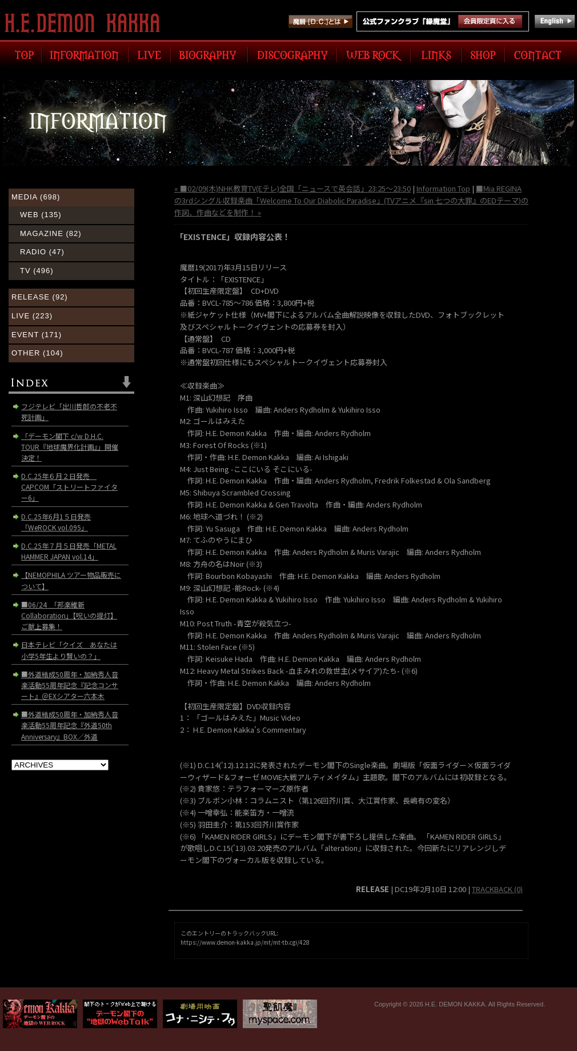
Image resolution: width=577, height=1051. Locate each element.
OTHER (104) (37, 353)
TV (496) (37, 270)
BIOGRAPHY (209, 54)
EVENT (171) (36, 334)
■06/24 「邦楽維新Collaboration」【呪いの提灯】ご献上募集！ (69, 615)
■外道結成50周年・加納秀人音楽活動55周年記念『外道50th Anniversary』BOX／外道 (69, 725)
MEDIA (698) (35, 197)
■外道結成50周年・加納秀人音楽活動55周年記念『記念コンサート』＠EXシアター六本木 (69, 685)
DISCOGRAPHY (292, 54)
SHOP (483, 54)
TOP (22, 54)
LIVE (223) (32, 315)
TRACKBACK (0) (497, 889)
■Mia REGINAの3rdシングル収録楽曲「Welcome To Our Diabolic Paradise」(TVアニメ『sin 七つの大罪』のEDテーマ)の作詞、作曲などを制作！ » (351, 200)
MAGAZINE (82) (51, 233)
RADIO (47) (42, 251)
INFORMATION (85, 54)
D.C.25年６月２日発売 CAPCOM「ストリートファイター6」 (69, 486)
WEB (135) (41, 214)
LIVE (150, 54)
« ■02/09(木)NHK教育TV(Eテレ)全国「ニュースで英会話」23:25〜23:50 (292, 188)
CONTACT (539, 54)
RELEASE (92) (39, 297)
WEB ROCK (374, 54)
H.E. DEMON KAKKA (87, 22)
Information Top (443, 188)
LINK (436, 54)
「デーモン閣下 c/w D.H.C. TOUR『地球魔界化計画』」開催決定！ (69, 446)
